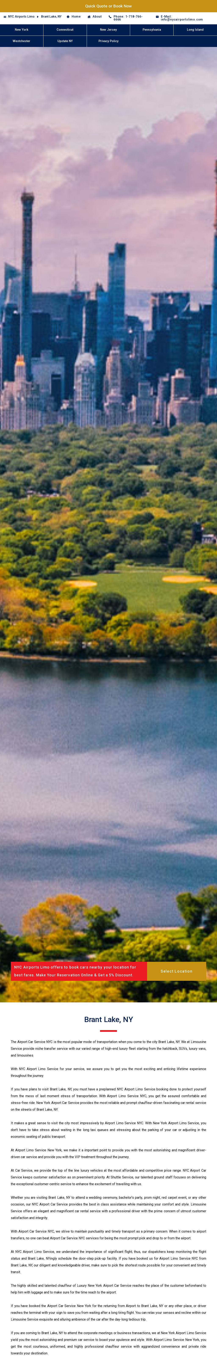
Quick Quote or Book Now (108, 6)
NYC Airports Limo (21, 16)
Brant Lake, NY (51, 16)
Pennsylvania (152, 30)
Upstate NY (65, 41)
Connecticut (65, 30)
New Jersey (108, 30)
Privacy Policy (108, 41)
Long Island (195, 30)
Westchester (21, 41)
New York (21, 30)
